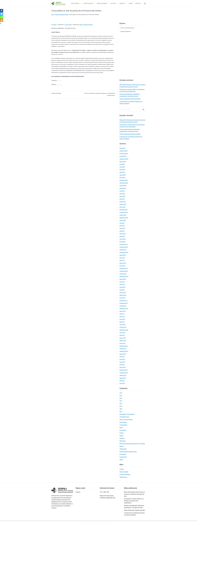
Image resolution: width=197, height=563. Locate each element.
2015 (121, 395)
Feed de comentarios (125, 474)
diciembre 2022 (123, 180)
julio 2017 (122, 313)
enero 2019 (122, 265)
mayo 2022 (122, 196)
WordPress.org (123, 477)
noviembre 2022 (124, 183)
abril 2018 (122, 289)
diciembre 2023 (123, 150)
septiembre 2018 (124, 276)
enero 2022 (122, 207)
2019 (121, 406)
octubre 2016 (123, 327)
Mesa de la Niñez (56, 93)
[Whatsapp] (1, 17)
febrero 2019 (123, 263)
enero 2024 (122, 148)
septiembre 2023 (124, 159)
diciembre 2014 (123, 370)
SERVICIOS (123, 3)
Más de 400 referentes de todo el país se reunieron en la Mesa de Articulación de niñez (132, 85)
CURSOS (131, 3)
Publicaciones (123, 449)
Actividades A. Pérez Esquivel (127, 414)
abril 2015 (122, 364)
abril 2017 (122, 322)
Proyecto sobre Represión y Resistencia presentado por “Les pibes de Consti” (130, 95)
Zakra (105, 523)
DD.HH (121, 427)
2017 (121, 400)
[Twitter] (1, 13)
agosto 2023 (123, 161)
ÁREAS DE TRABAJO (103, 3)
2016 (121, 398)
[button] (80, 3)
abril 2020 (122, 236)
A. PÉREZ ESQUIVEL (89, 3)
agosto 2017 (123, 311)
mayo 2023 (122, 169)
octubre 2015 (123, 348)
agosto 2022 (123, 188)
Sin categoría (123, 454)
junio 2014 (122, 383)
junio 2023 (122, 167)
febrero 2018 (123, 295)
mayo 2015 (122, 362)
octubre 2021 (123, 215)
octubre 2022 (123, 185)
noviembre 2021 (124, 212)
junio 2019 (122, 257)
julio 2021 (122, 223)
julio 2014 (122, 380)
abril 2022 (122, 199)
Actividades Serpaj (124, 416)
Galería (121, 435)
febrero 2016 (123, 340)
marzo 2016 (123, 338)
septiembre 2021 (124, 217)
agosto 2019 (123, 255)
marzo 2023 (123, 175)
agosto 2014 (123, 378)
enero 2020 (122, 241)
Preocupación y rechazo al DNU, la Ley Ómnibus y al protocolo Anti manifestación (132, 90)
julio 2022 (122, 191)
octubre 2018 (123, 273)
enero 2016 (122, 343)
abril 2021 (122, 231)
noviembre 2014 (124, 372)
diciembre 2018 (123, 268)
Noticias (122, 446)
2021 (121, 411)
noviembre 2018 (124, 271)
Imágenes (122, 438)
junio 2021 (122, 225)
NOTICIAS (114, 3)
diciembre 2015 (123, 346)
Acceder (122, 469)
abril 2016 (122, 335)
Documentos (123, 430)
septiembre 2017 (124, 308)
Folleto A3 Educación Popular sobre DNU (130, 98)
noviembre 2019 (124, 247)
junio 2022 (122, 193)
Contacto (78, 492)
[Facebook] (1, 10)
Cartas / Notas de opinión (86, 24)
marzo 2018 (123, 292)
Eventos (122, 433)
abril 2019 (122, 260)
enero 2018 (122, 297)
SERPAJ (94, 523)
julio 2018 (122, 281)
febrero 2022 (123, 204)
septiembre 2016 (124, 330)
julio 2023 (122, 164)
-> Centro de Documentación (127, 28)
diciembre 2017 (123, 300)
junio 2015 (122, 359)
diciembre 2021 (123, 209)
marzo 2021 (123, 233)
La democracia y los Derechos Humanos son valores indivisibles (131, 102)
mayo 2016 (122, 332)
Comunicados (123, 422)
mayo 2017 (122, 319)
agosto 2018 (123, 279)
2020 (121, 409)
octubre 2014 (123, 375)
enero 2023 (122, 177)
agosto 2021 (123, 220)
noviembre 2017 (124, 303)
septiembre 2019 (124, 252)
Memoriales (123, 441)
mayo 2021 (122, 228)
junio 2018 (122, 284)
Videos (121, 459)
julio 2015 (122, 356)
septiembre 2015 (124, 351)
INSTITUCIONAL (76, 3)
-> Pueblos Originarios (125, 31)
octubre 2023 (123, 156)
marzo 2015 (123, 367)
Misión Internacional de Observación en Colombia (132, 443)
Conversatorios (123, 425)
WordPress (111, 523)
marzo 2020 (123, 239)
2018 (121, 403)
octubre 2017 (123, 306)
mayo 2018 (122, 287)
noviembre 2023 (124, 153)
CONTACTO (138, 3)
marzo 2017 (123, 324)
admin (55, 24)
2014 (121, 392)
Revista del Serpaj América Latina (128, 451)
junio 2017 (122, 316)
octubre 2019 (123, 249)
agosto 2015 (123, 354)
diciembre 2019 (123, 244)
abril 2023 (122, 172)
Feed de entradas (124, 471)
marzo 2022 (123, 201)
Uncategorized (123, 457)
